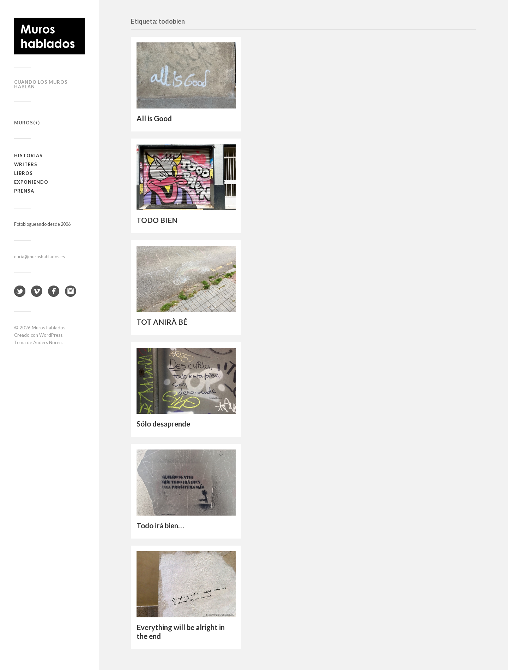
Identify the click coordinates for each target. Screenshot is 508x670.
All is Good (154, 118)
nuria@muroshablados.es (39, 256)
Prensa (24, 191)
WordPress (50, 335)
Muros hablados (48, 327)
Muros (23, 122)
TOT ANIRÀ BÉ (162, 322)
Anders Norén (47, 342)
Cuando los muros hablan (41, 84)
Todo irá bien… (160, 525)
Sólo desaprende (163, 423)
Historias (28, 155)
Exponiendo (31, 182)
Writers (25, 164)
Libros (23, 173)
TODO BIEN (157, 220)
